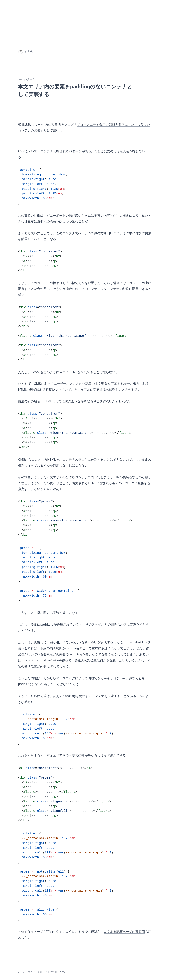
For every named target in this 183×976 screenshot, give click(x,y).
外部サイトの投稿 (47, 972)
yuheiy (25, 51)
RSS (62, 972)
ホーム (21, 972)
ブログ (31, 972)
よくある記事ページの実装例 (124, 931)
